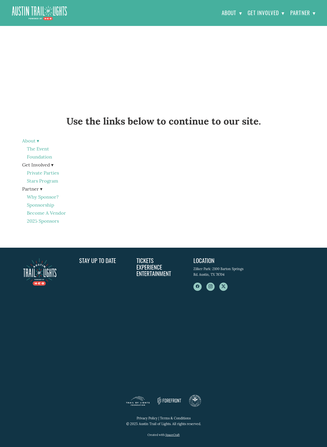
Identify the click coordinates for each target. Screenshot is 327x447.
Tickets (145, 260)
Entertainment (153, 273)
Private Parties (43, 173)
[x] (223, 287)
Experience (149, 267)
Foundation (39, 157)
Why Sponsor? (42, 197)
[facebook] (197, 287)
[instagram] (210, 287)
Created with (163, 435)
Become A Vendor (46, 213)
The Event (38, 149)
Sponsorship (40, 205)
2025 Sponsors (43, 221)
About (232, 13)
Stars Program (42, 181)
